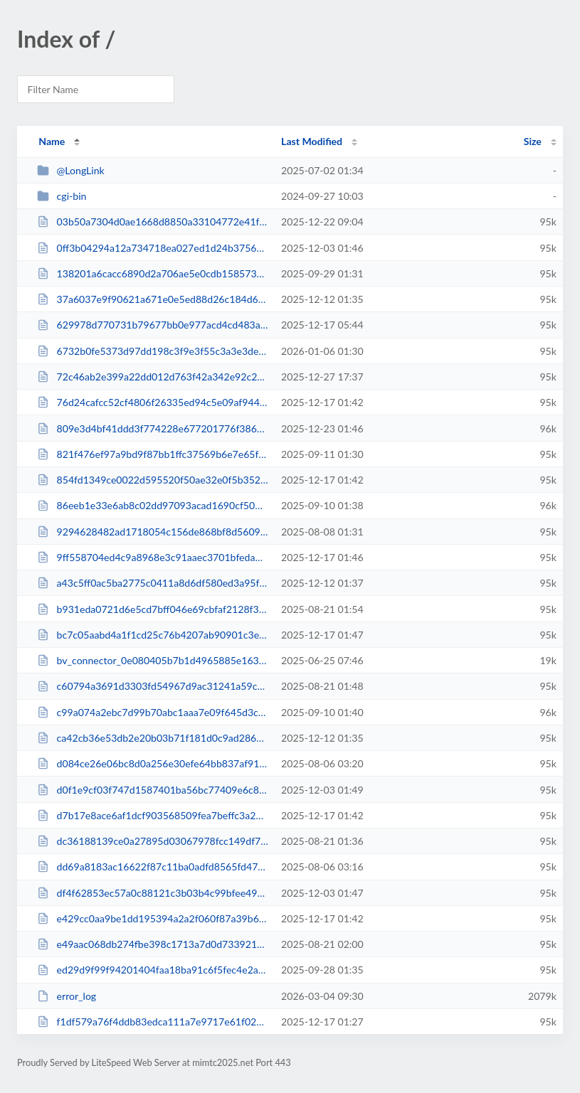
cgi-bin (61, 196)
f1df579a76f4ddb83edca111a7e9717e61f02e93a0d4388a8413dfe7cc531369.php (152, 1021)
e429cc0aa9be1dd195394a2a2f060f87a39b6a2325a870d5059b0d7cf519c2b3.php (152, 918)
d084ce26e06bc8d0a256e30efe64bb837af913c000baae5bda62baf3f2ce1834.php (152, 763)
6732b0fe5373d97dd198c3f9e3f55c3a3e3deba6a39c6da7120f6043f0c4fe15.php (152, 351)
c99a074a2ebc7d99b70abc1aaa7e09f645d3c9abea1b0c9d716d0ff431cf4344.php (152, 712)
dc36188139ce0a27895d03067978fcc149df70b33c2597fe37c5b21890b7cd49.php (152, 841)
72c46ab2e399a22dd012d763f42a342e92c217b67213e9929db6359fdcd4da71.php (152, 376)
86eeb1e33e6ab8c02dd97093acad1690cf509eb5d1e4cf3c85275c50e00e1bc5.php (152, 505)
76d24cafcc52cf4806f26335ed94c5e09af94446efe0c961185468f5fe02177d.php (152, 402)
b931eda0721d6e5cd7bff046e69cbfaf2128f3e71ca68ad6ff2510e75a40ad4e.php (152, 609)
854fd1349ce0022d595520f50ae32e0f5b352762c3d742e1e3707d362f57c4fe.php (152, 480)
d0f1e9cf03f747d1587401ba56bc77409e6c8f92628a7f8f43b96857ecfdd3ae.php (152, 790)
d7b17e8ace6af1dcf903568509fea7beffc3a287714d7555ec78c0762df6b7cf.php (152, 815)
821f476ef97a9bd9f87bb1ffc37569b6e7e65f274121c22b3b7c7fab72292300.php (152, 454)
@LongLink (71, 170)
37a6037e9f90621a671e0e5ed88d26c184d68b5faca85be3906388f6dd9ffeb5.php (152, 299)
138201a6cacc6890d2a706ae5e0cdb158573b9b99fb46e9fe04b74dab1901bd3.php (152, 273)
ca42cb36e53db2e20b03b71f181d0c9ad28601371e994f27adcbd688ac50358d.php (152, 738)
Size (533, 141)
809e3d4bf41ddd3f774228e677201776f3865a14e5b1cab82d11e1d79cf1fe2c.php (152, 428)
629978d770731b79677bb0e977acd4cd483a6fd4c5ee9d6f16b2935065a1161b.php (152, 325)
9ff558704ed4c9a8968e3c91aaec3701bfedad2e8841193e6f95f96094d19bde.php (152, 557)
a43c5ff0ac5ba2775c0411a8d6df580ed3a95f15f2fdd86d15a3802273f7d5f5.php (152, 583)
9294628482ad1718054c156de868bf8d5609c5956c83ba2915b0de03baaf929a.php (152, 532)
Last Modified (311, 141)
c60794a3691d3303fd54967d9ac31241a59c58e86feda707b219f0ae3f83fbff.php (152, 686)
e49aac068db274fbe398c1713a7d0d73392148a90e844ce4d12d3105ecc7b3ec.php (152, 944)
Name (51, 141)
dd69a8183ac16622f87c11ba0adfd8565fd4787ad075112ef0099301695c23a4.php (152, 866)
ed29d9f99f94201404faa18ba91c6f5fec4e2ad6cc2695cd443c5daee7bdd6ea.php (152, 970)
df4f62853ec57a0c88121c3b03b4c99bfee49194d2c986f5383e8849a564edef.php (152, 893)
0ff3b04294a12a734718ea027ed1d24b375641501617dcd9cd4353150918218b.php (152, 248)
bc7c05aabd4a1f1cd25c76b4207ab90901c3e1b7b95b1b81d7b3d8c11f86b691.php (152, 635)
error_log (66, 996)
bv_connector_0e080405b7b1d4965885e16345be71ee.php (152, 660)
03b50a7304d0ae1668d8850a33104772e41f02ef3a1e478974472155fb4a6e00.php (152, 221)
